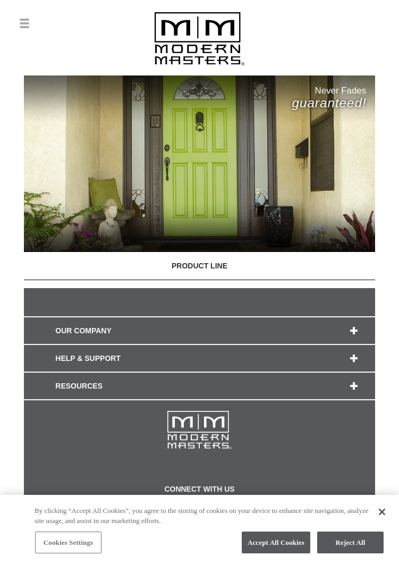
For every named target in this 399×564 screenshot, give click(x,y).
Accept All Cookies (276, 546)
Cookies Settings (68, 546)
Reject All (351, 546)
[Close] (382, 515)
